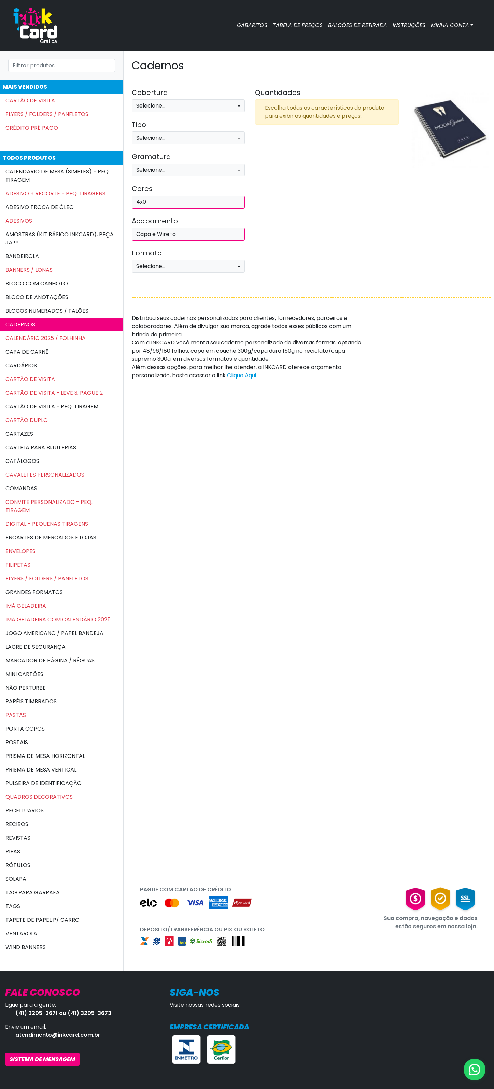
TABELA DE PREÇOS (298, 25)
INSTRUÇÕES (409, 25)
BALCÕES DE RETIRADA (357, 25)
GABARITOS (252, 25)
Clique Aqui (241, 375)
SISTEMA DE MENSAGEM (42, 1059)
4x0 (141, 202)
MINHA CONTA (450, 25)
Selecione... (150, 106)
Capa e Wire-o (156, 234)
